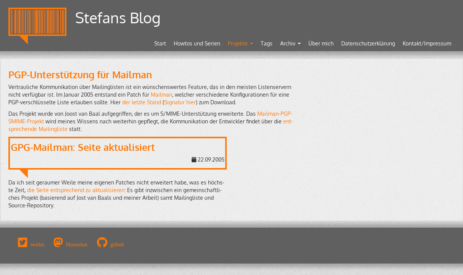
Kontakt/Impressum (427, 43)
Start (160, 43)
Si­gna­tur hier (180, 102)
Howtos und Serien (197, 43)
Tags (267, 43)
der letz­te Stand (141, 102)
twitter (38, 244)
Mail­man (161, 94)
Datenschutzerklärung (368, 43)
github (117, 244)
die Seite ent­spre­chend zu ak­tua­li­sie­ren (75, 190)
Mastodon (76, 244)
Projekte (240, 43)
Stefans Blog (118, 17)
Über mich (321, 43)
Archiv (290, 43)
